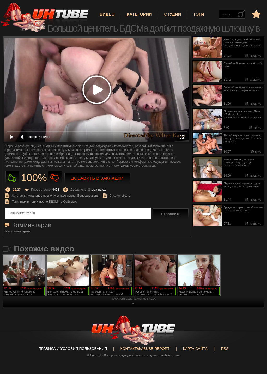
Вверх (255, 353)
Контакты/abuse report (145, 349)
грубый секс (68, 201)
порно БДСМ (48, 201)
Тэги (198, 14)
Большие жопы (88, 195)
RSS (224, 349)
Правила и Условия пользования (73, 349)
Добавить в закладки (97, 178)
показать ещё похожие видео (133, 298)
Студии (172, 14)
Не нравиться (55, 178)
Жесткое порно (64, 195)
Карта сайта (195, 349)
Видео (107, 14)
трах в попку (29, 201)
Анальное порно (40, 195)
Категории (139, 14)
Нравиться (12, 178)
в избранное (256, 14)
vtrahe (126, 195)
